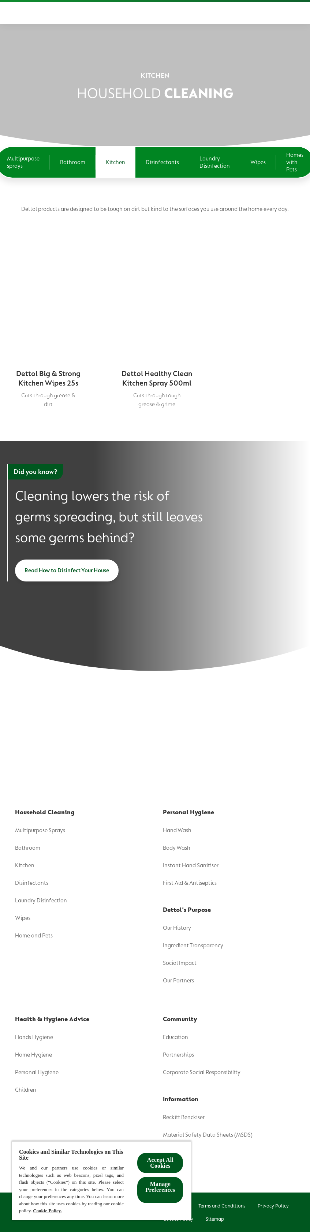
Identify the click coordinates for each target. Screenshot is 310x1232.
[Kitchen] (115, 162)
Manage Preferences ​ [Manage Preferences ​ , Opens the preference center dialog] (160, 1187)
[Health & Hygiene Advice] (151, 13)
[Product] (21, 13)
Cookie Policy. (47, 1210)
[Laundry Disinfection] (214, 162)
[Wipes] (258, 162)
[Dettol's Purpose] (73, 13)
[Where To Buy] (260, 13)
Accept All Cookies (160, 1163)
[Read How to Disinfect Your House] (67, 570)
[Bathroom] (73, 162)
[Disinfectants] (162, 162)
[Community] (213, 13)
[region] (101, 1180)
